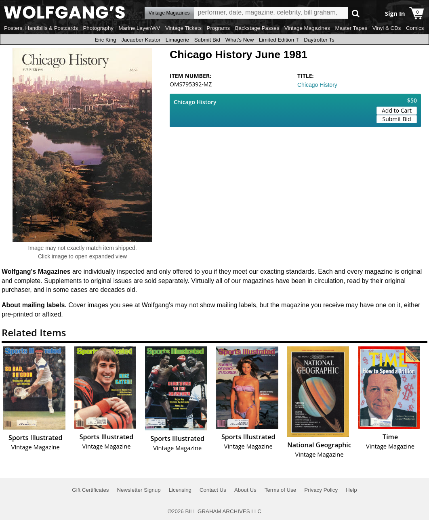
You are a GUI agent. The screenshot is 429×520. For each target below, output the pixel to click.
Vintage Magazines (307, 28)
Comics (415, 28)
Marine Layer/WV (139, 28)
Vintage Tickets (183, 28)
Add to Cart (397, 110)
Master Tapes (351, 28)
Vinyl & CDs (386, 28)
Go (355, 13)
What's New (239, 40)
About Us (245, 490)
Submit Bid (207, 40)
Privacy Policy (321, 490)
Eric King (105, 40)
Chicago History (317, 85)
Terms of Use (281, 490)
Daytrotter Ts (319, 40)
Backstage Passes (257, 28)
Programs (218, 28)
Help (351, 490)
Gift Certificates (90, 490)
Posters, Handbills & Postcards (41, 28)
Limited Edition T (279, 40)
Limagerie (177, 40)
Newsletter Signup (138, 490)
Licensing (180, 490)
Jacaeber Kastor (140, 40)
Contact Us (213, 490)
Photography (98, 28)
